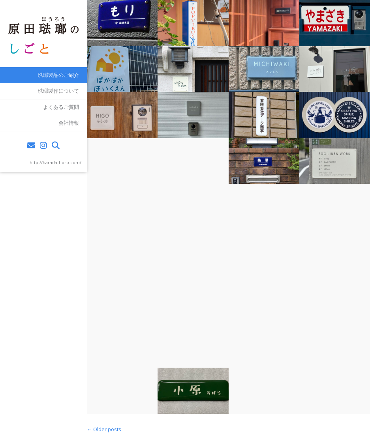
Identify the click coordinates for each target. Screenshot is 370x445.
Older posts (104, 429)
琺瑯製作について (58, 90)
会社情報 (68, 122)
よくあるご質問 (61, 106)
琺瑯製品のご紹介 (58, 75)
